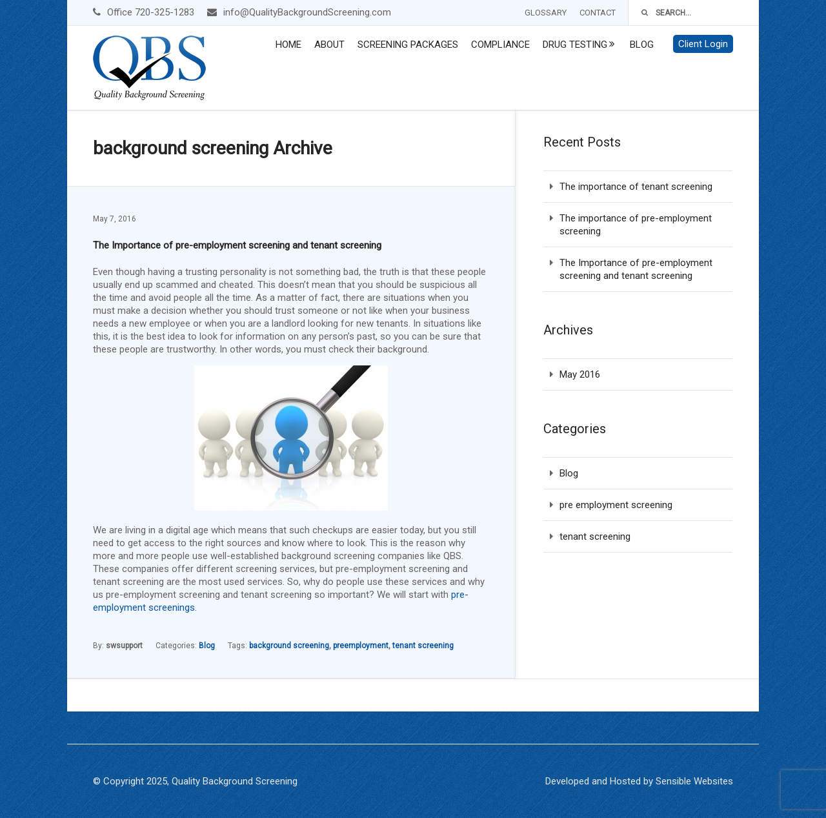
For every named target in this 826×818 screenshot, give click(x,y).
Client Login (703, 44)
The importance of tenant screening (635, 186)
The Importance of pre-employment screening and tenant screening (237, 245)
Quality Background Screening (234, 781)
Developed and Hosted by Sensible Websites (639, 781)
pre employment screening (615, 505)
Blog (642, 44)
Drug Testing (575, 44)
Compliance (500, 44)
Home (288, 44)
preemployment (360, 645)
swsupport (124, 645)
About (329, 44)
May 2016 (579, 374)
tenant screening (423, 645)
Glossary (546, 12)
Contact (597, 12)
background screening (289, 645)
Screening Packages (408, 44)
